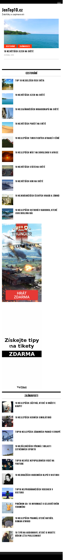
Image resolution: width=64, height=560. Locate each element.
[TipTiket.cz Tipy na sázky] (22, 387)
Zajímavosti (25, 46)
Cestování (10, 46)
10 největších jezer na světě (18, 51)
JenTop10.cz (12, 10)
